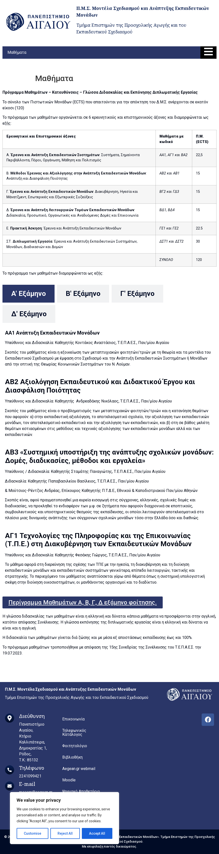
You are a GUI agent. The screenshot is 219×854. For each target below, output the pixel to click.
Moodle (69, 780)
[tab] (28, 294)
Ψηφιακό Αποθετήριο (81, 791)
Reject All (65, 833)
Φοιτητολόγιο (74, 745)
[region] (64, 818)
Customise (32, 833)
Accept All (97, 833)
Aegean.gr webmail (78, 768)
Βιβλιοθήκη (72, 757)
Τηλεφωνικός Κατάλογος (74, 732)
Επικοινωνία (73, 719)
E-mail (27, 784)
